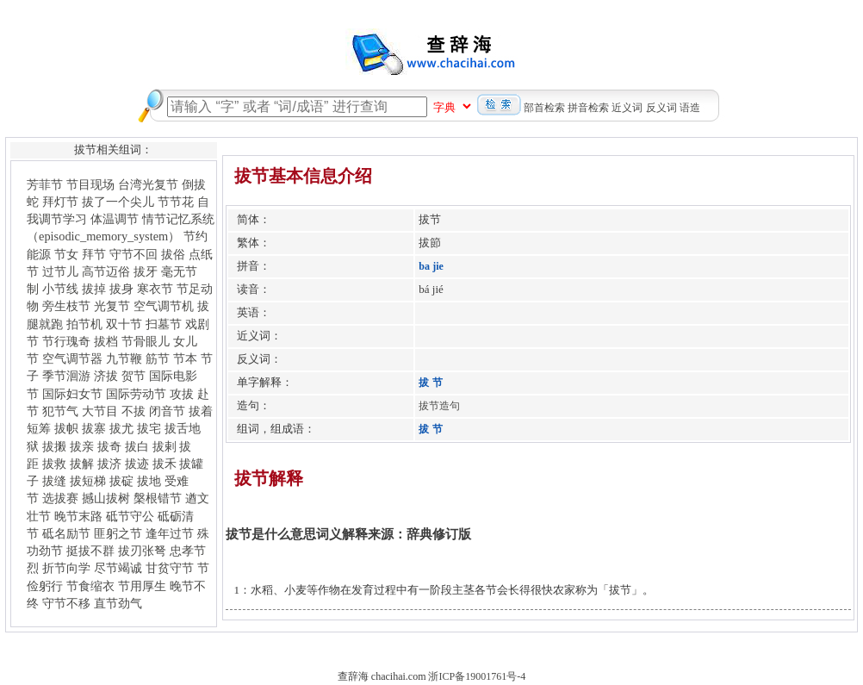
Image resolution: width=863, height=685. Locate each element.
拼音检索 (588, 108)
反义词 (661, 108)
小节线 (60, 289)
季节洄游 (66, 376)
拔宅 (149, 428)
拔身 (121, 289)
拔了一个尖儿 (118, 202)
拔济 (109, 463)
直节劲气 (118, 603)
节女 (66, 254)
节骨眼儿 (145, 341)
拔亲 (82, 446)
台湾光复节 (148, 184)
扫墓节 (164, 324)
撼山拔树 (106, 498)
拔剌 (164, 446)
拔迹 (137, 463)
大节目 (100, 411)
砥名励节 (66, 533)
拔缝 (54, 481)
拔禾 (164, 463)
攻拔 (182, 394)
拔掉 (94, 289)
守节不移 (66, 603)
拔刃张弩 (142, 550)
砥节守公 (130, 516)
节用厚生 (142, 586)
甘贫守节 (170, 568)
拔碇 (121, 481)
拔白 (137, 446)
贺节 (133, 376)
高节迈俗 (106, 271)
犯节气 (60, 411)
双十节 (124, 324)
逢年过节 (170, 533)
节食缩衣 (90, 586)
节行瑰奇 (66, 341)
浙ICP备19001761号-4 (476, 676)
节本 (185, 358)
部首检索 (544, 108)
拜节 (94, 254)
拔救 (54, 463)
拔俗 (173, 254)
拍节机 (84, 324)
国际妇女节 (72, 394)
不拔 (133, 411)
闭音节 (167, 411)
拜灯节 (60, 202)
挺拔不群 (90, 550)
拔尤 (121, 428)
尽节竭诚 (118, 568)
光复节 (112, 306)
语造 (690, 108)
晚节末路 (78, 516)
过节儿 (60, 271)
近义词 (627, 108)
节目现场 (90, 184)
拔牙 (145, 271)
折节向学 (66, 568)
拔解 (82, 463)
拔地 (149, 481)
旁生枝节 (66, 306)
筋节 (158, 358)
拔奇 (109, 446)
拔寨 (94, 428)
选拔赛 (60, 498)
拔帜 (66, 428)
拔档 (106, 341)
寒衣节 (155, 289)
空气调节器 (72, 358)
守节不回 (133, 254)
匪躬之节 (118, 533)
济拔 (106, 376)
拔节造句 (439, 406)
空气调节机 (163, 306)
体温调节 (114, 219)
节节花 (176, 202)
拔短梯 (88, 481)
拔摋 (54, 446)
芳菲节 (45, 184)
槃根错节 (157, 498)
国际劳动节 (136, 394)
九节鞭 (124, 358)
